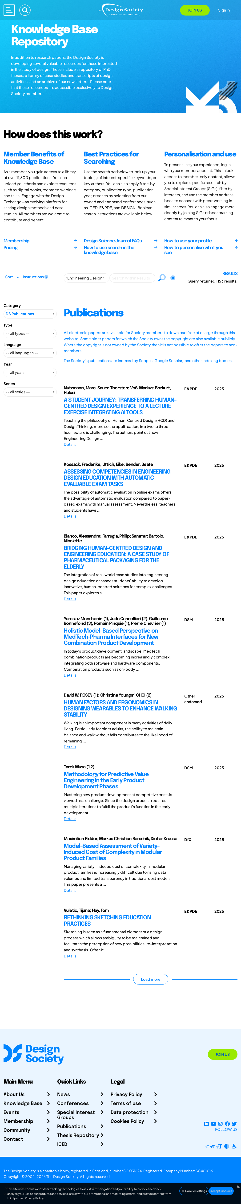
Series (9, 383)
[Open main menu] (9, 10)
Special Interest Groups (76, 1115)
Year (8, 364)
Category (12, 305)
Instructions (35, 276)
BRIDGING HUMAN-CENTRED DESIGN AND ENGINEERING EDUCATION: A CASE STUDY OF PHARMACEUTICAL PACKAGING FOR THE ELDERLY (116, 558)
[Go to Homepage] (120, 9)
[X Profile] (234, 1123)
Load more (151, 979)
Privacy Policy (126, 1094)
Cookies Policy (127, 1121)
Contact (13, 1139)
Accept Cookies (221, 1191)
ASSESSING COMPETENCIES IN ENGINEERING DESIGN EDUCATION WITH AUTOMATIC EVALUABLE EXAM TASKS (117, 478)
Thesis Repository (78, 1135)
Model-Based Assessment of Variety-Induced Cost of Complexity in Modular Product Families (113, 852)
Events (11, 1112)
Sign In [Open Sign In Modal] (224, 10)
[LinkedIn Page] (206, 1123)
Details (70, 444)
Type (8, 325)
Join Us (195, 10)
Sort (9, 276)
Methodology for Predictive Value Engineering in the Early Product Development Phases (106, 781)
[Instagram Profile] (220, 1123)
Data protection (130, 1112)
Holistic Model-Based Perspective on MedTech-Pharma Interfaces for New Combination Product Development (111, 637)
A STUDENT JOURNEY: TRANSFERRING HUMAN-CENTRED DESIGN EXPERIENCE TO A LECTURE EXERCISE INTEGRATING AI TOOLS (120, 406)
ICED (62, 1144)
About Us (14, 1094)
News (63, 1094)
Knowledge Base (23, 1103)
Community (17, 1130)
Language (12, 344)
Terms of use (126, 1103)
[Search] (25, 10)
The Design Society (62, 1176)
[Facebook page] (227, 1123)
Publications (71, 1126)
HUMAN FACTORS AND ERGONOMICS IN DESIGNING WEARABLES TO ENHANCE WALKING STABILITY (120, 709)
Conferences (73, 1103)
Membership (18, 1121)
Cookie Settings (194, 1191)
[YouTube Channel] (213, 1123)
